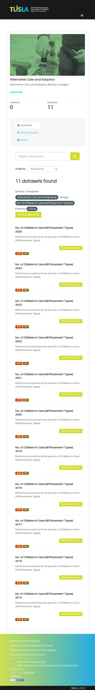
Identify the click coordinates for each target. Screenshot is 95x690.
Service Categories (31, 22)
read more (16, 92)
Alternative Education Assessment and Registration (47, 665)
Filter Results (28, 214)
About (22, 140)
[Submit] (75, 156)
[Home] (11, 22)
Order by (20, 169)
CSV (26, 253)
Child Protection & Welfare (25, 641)
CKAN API (15, 676)
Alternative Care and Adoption (36, 27)
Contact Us (16, 669)
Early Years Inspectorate (31, 662)
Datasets (24, 125)
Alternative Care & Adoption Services (31, 645)
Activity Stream (27, 132)
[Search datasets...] (43, 156)
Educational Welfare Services (27, 654)
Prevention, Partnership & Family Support (33, 650)
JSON (18, 253)
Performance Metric (71, 248)
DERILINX (29, 673)
